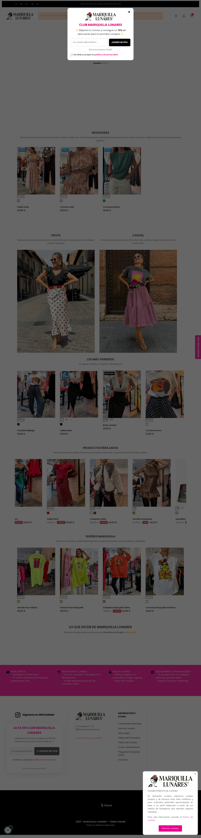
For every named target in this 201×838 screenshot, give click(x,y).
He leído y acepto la (96, 55)
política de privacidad (106, 55)
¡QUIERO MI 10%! (120, 42)
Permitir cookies (170, 828)
